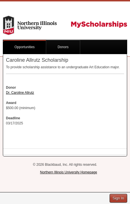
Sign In (118, 198)
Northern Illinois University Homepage (68, 172)
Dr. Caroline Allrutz (20, 93)
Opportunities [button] (24, 47)
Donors (63, 47)
